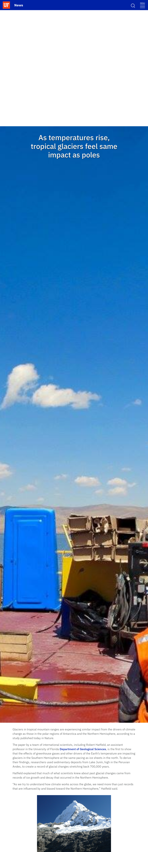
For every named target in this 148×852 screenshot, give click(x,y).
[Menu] (142, 5)
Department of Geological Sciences (83, 749)
